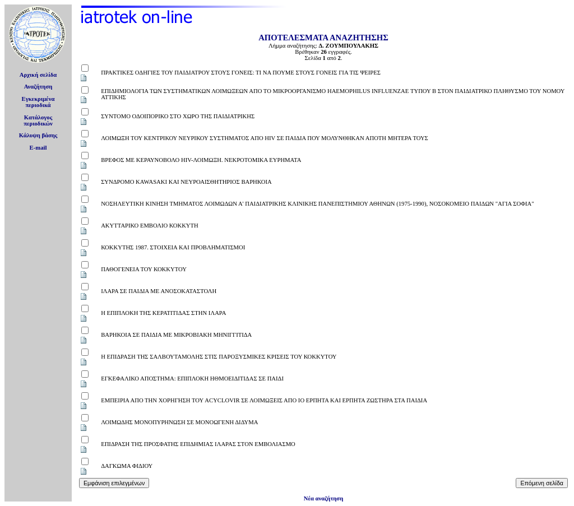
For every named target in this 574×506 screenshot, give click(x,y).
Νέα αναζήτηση (323, 498)
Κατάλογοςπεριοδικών (38, 120)
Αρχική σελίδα (38, 75)
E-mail (38, 148)
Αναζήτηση (38, 86)
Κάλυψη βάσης (38, 135)
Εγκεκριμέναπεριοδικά (38, 102)
